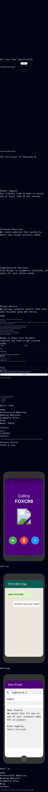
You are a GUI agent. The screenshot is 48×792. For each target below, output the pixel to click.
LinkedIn (5, 433)
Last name (26, 345)
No (4, 355)
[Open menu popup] (24, 31)
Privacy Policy (9, 442)
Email (1, 348)
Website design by (29, 789)
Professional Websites (14, 412)
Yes (1, 355)
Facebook (2, 431)
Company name (2, 356)
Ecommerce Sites (10, 418)
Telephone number (3, 351)
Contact (5, 436)
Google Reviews (3, 430)
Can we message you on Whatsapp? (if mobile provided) (9, 354)
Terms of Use (8, 445)
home (3, 409)
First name (2, 345)
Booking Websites (10, 415)
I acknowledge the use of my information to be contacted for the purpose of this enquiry (16, 371)
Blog (3, 420)
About (8, 423)
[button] (24, 319)
